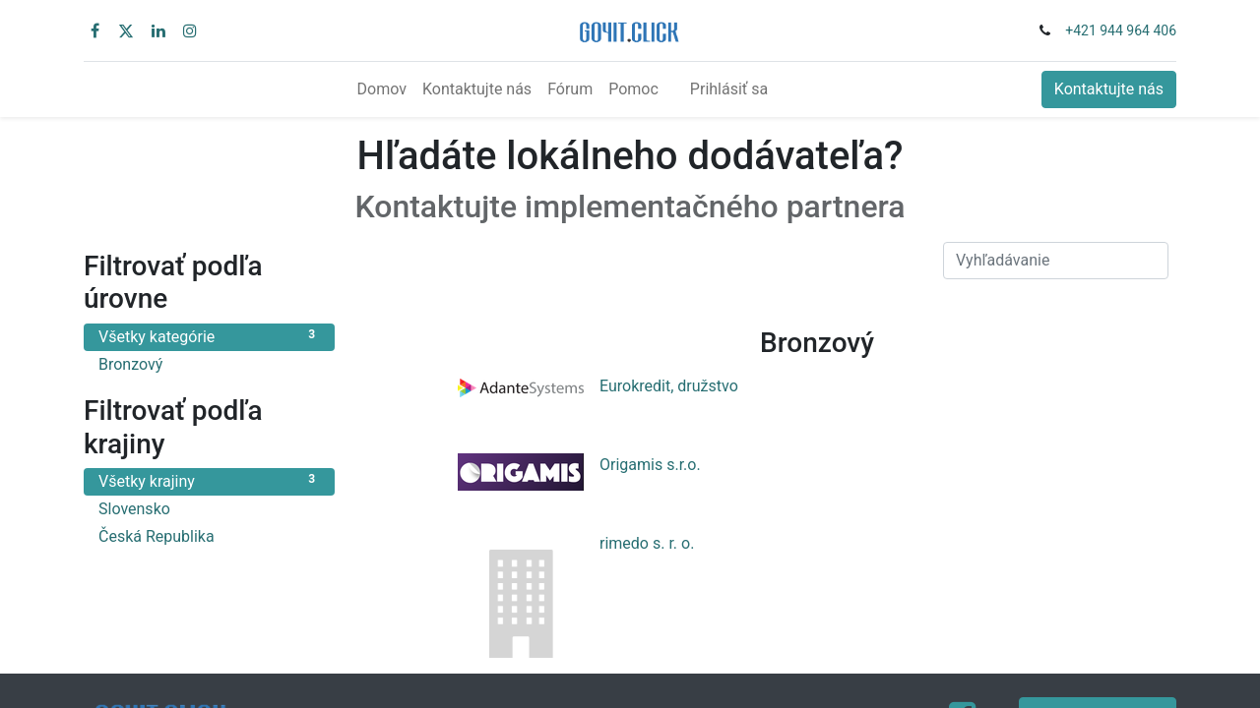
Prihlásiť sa (729, 89)
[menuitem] (381, 89)
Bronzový (209, 363)
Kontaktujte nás (1109, 89)
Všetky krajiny (209, 480)
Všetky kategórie (209, 335)
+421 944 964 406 (1120, 30)
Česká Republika (209, 535)
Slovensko (209, 508)
